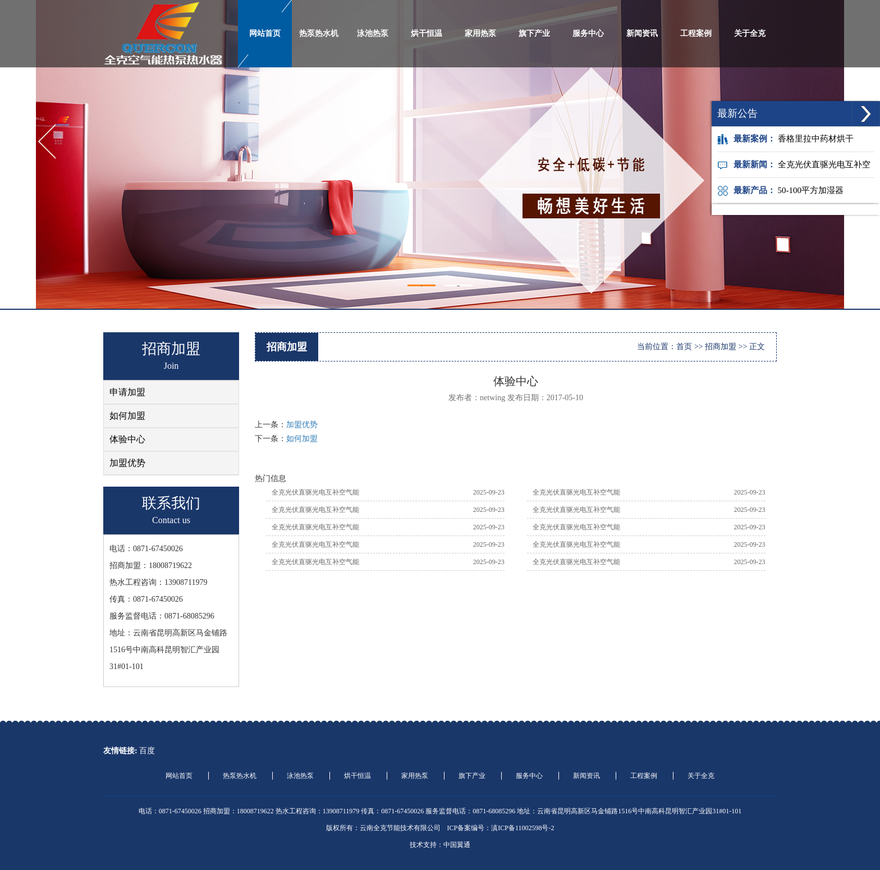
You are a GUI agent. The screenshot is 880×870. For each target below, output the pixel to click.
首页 (684, 346)
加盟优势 (127, 463)
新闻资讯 (642, 33)
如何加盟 (127, 415)
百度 (147, 751)
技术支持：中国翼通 (440, 845)
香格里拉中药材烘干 (816, 138)
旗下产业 (534, 33)
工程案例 (696, 33)
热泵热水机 (318, 33)
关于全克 (750, 33)
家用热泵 (480, 33)
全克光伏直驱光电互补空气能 (315, 492)
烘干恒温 (426, 33)
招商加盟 (720, 346)
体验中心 (127, 439)
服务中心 (588, 33)
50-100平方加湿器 (811, 190)
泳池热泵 (372, 33)
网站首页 (265, 33)
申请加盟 (127, 392)
